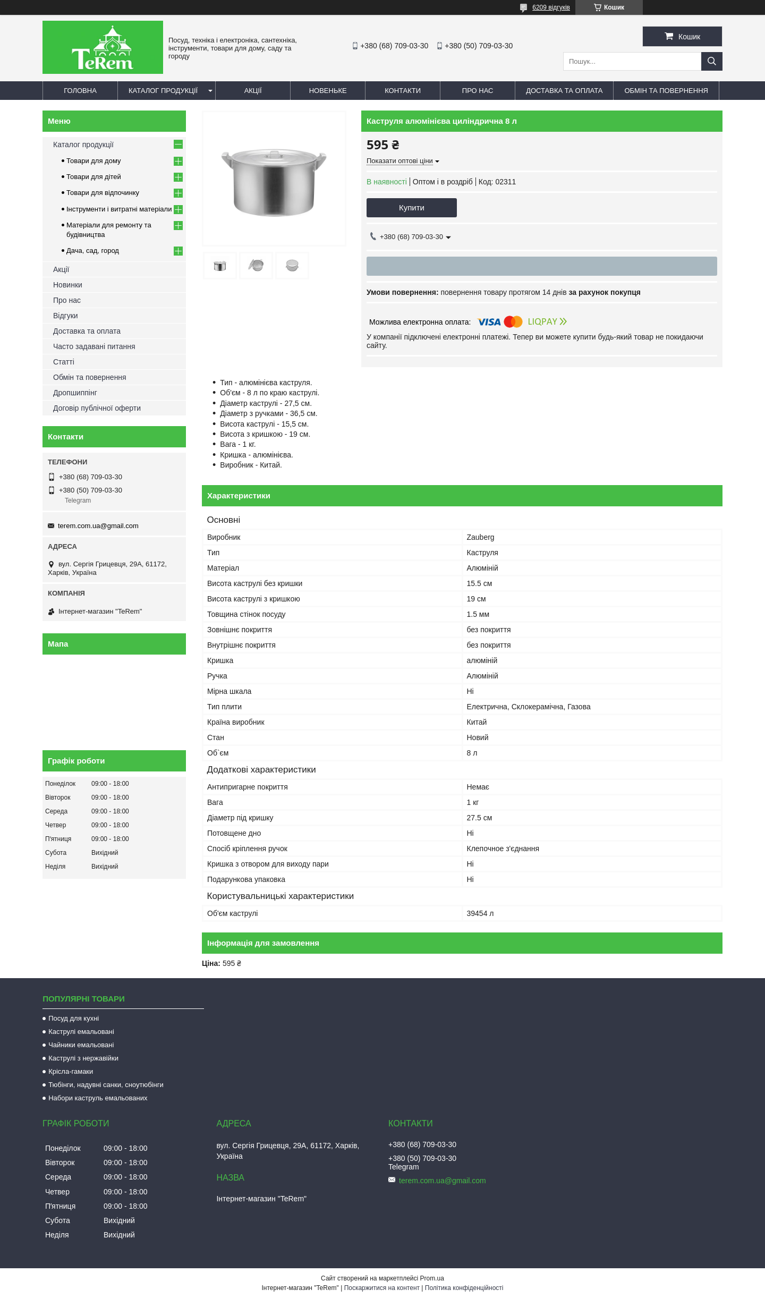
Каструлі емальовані (81, 1032)
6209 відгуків (551, 7)
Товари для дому (93, 161)
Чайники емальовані (81, 1045)
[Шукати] (711, 61)
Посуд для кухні (73, 1018)
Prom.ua (432, 1278)
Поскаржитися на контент (382, 1288)
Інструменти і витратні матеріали (119, 209)
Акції (253, 91)
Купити (411, 207)
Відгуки (65, 315)
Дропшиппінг (75, 392)
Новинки (67, 285)
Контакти (403, 91)
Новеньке (328, 91)
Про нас (478, 91)
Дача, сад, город (92, 250)
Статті (63, 362)
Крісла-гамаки (70, 1071)
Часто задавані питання (94, 346)
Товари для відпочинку (102, 193)
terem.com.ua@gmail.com (98, 526)
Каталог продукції (163, 91)
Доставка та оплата (564, 91)
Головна (80, 91)
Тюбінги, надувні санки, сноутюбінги (106, 1085)
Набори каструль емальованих (97, 1098)
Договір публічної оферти (97, 408)
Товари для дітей (93, 177)
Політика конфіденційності (464, 1288)
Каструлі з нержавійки (83, 1058)
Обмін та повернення (666, 91)
